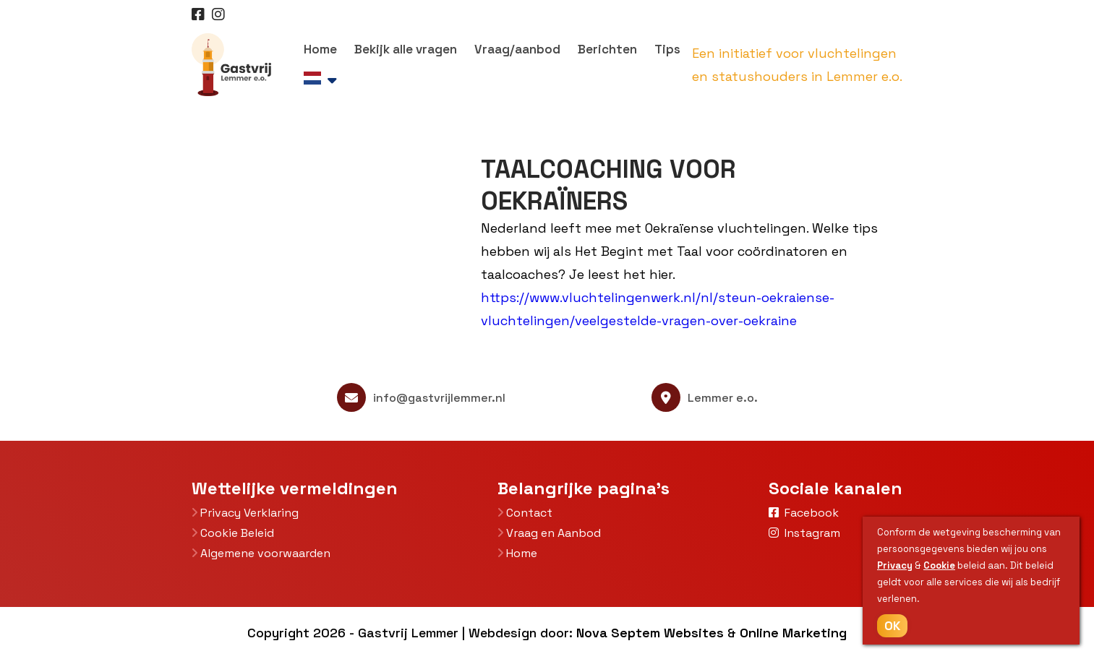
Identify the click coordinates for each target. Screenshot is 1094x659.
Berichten (607, 49)
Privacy (895, 565)
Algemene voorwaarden (261, 553)
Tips (667, 49)
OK (892, 626)
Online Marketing (793, 632)
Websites (694, 632)
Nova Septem (618, 632)
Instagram (804, 532)
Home (320, 49)
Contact (524, 512)
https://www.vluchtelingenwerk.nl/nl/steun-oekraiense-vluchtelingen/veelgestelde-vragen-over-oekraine (657, 309)
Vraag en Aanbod (549, 532)
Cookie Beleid (233, 532)
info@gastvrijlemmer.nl (421, 397)
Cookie (939, 565)
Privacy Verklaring (245, 512)
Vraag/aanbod (517, 49)
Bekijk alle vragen (405, 49)
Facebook (804, 512)
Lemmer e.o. (704, 397)
